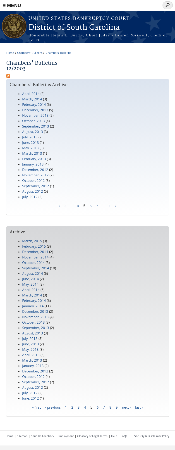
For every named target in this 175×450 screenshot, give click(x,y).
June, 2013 (30, 142)
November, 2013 (35, 115)
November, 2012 (35, 175)
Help (114, 436)
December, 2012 (35, 169)
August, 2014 (32, 273)
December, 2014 (35, 251)
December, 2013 (35, 110)
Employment (66, 436)
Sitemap (22, 436)
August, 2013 (32, 131)
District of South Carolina (74, 27)
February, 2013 (34, 158)
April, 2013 (31, 355)
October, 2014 (33, 262)
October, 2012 (33, 180)
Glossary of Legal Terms (92, 436)
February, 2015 (34, 246)
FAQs (124, 436)
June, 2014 (30, 279)
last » (139, 407)
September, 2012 (35, 186)
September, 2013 (35, 126)
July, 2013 (30, 137)
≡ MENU (12, 5)
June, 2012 (30, 398)
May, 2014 (30, 284)
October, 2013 (33, 120)
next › (126, 407)
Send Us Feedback (42, 436)
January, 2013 (33, 164)
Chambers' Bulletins (30, 52)
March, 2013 (32, 153)
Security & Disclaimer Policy (151, 436)
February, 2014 (34, 104)
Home (10, 52)
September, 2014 (35, 268)
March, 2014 (32, 99)
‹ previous (53, 407)
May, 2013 (30, 148)
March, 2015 (32, 241)
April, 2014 (31, 93)
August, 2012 (32, 191)
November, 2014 (35, 257)
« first (36, 407)
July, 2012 (30, 196)
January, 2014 (33, 306)
